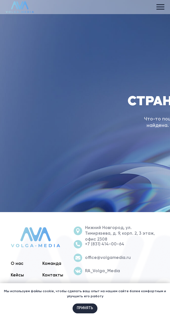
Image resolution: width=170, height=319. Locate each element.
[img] (35, 237)
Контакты (52, 275)
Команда (51, 263)
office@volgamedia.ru (108, 258)
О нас (17, 263)
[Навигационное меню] (160, 7)
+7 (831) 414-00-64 (104, 244)
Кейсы (17, 275)
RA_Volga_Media (102, 271)
